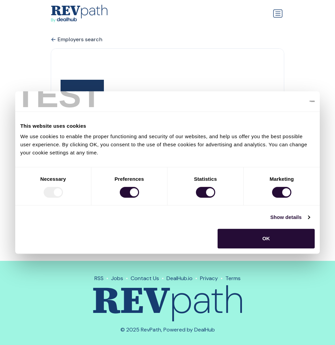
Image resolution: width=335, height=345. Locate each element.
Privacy (209, 278)
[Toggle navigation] (277, 13)
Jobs (117, 278)
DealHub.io (179, 278)
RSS (99, 278)
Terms (233, 278)
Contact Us (145, 278)
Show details (286, 217)
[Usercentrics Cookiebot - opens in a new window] (285, 101)
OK (266, 238)
